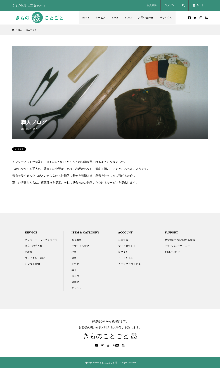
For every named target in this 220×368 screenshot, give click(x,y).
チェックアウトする (129, 264)
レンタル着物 (32, 264)
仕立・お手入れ (33, 246)
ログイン (169, 5)
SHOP (115, 17)
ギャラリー (78, 288)
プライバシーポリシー (177, 246)
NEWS (85, 17)
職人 (35, 129)
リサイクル (166, 17)
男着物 (28, 252)
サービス (101, 17)
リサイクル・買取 (35, 258)
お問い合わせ (145, 17)
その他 (75, 264)
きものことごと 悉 (110, 336)
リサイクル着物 (80, 246)
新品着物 (77, 240)
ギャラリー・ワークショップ (41, 240)
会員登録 (152, 5)
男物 (74, 258)
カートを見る (125, 258)
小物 (74, 252)
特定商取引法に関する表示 (180, 240)
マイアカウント (127, 246)
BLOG (128, 17)
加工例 (75, 276)
